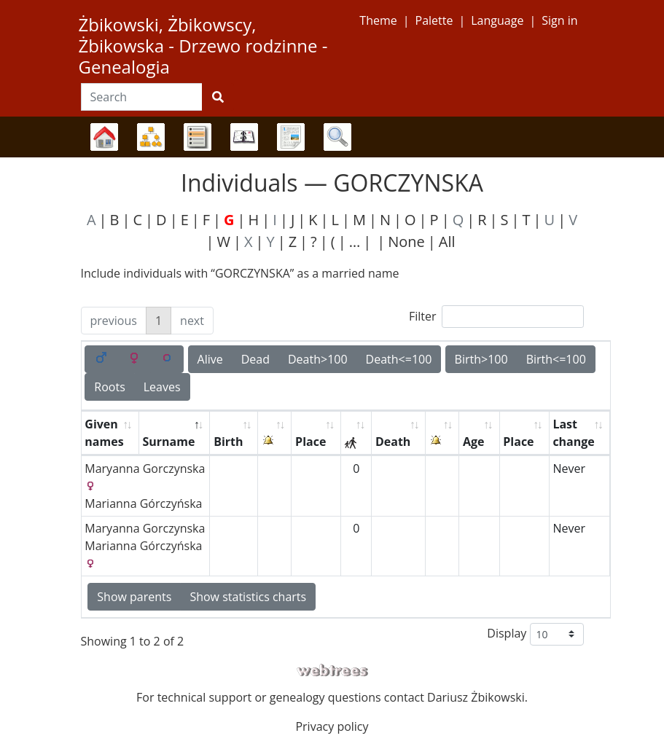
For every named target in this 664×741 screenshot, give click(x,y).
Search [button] (337, 137)
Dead (255, 359)
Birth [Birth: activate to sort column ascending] (228, 442)
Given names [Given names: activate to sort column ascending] (104, 433)
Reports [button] (290, 137)
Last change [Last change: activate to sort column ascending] (573, 433)
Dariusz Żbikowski (476, 697)
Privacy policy (331, 726)
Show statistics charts (248, 597)
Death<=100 (399, 359)
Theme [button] (378, 20)
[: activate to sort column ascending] (275, 433)
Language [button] (497, 20)
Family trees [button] (104, 137)
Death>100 (318, 359)
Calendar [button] (244, 137)
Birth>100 (481, 359)
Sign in (559, 20)
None (406, 241)
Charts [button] (150, 137)
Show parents (134, 597)
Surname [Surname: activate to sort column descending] (168, 442)
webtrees (332, 670)
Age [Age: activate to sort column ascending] (474, 442)
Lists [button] (197, 137)
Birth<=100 (556, 359)
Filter (496, 316)
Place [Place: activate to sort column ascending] (310, 442)
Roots (109, 387)
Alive (210, 359)
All (447, 241)
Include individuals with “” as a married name (240, 273)
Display (535, 634)
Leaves (162, 387)
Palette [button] (434, 20)
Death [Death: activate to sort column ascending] (392, 442)
